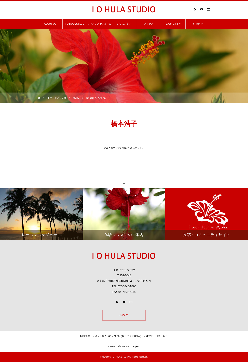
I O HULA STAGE (74, 23)
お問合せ (198, 23)
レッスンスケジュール (99, 23)
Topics (136, 346)
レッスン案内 (124, 23)
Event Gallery (173, 23)
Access (124, 315)
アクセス (148, 23)
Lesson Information (118, 346)
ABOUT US (50, 23)
